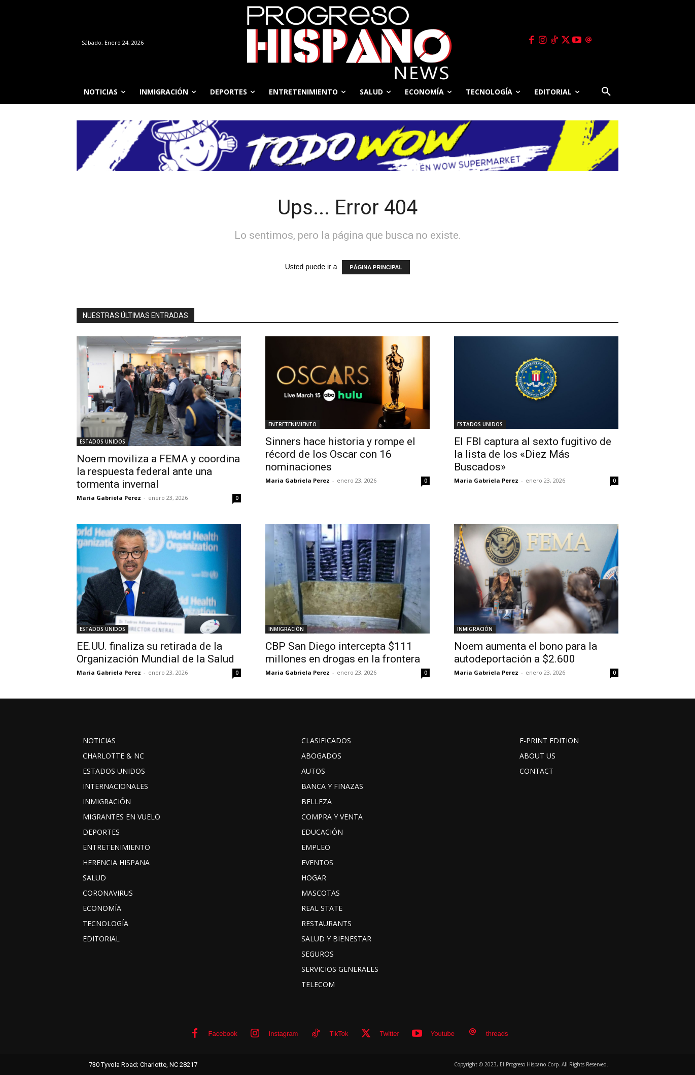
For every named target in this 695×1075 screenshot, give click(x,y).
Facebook (222, 1033)
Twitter (389, 1033)
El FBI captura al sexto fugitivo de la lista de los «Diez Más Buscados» (532, 454)
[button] (606, 92)
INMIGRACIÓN (286, 629)
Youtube (443, 1033)
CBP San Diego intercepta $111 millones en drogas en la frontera (342, 652)
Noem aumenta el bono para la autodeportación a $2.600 (525, 652)
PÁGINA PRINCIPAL (376, 267)
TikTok (338, 1033)
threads (497, 1033)
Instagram (283, 1033)
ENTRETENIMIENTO (292, 424)
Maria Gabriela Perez (109, 497)
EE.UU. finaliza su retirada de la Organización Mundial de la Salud (155, 652)
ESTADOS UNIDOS (102, 441)
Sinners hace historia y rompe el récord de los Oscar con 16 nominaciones (340, 454)
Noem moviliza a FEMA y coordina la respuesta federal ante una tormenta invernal (158, 471)
